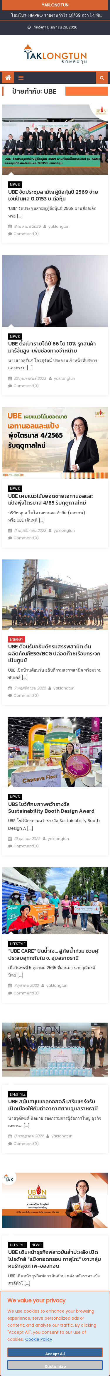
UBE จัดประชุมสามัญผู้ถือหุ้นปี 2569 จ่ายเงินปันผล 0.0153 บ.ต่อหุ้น (53, 195)
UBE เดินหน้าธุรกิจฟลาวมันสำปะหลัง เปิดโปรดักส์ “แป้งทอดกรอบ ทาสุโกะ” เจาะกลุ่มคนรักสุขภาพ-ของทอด (54, 1259)
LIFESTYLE (18, 943)
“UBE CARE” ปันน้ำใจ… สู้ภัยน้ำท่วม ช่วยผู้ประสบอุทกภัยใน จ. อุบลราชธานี (53, 954)
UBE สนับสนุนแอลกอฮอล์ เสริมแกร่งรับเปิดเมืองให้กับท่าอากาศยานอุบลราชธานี (53, 1104)
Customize (55, 1366)
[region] (55, 1333)
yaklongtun (59, 226)
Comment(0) (26, 234)
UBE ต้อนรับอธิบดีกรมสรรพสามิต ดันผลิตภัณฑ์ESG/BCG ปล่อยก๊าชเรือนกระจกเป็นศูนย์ (54, 653)
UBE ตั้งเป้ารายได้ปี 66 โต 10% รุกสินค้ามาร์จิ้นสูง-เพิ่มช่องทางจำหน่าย (52, 347)
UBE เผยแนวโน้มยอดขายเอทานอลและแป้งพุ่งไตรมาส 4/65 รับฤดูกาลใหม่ (50, 499)
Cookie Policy (38, 1339)
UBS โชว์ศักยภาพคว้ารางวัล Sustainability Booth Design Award (51, 807)
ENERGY (16, 639)
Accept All (55, 1354)
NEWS (15, 184)
